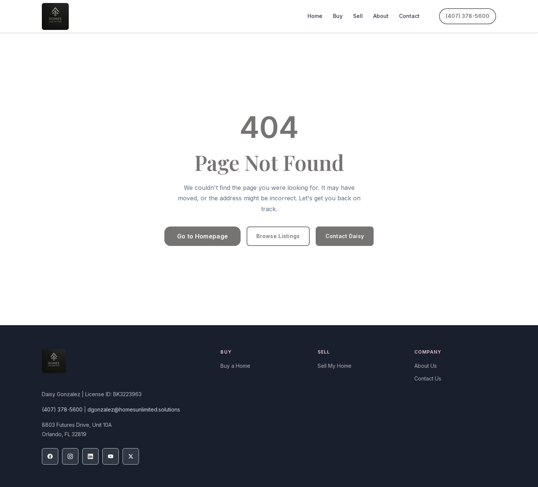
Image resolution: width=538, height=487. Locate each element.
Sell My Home (335, 366)
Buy (338, 16)
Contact (409, 16)
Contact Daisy (344, 236)
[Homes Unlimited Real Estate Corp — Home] (55, 16)
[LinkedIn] (90, 456)
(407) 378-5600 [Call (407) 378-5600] (467, 16)
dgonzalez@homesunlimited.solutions (133, 409)
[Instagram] (70, 456)
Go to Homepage (202, 236)
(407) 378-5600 (62, 409)
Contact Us (427, 378)
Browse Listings (278, 236)
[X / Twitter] (131, 456)
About (381, 16)
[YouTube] (110, 456)
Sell (358, 16)
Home (314, 16)
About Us (425, 366)
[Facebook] (50, 456)
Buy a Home (235, 366)
